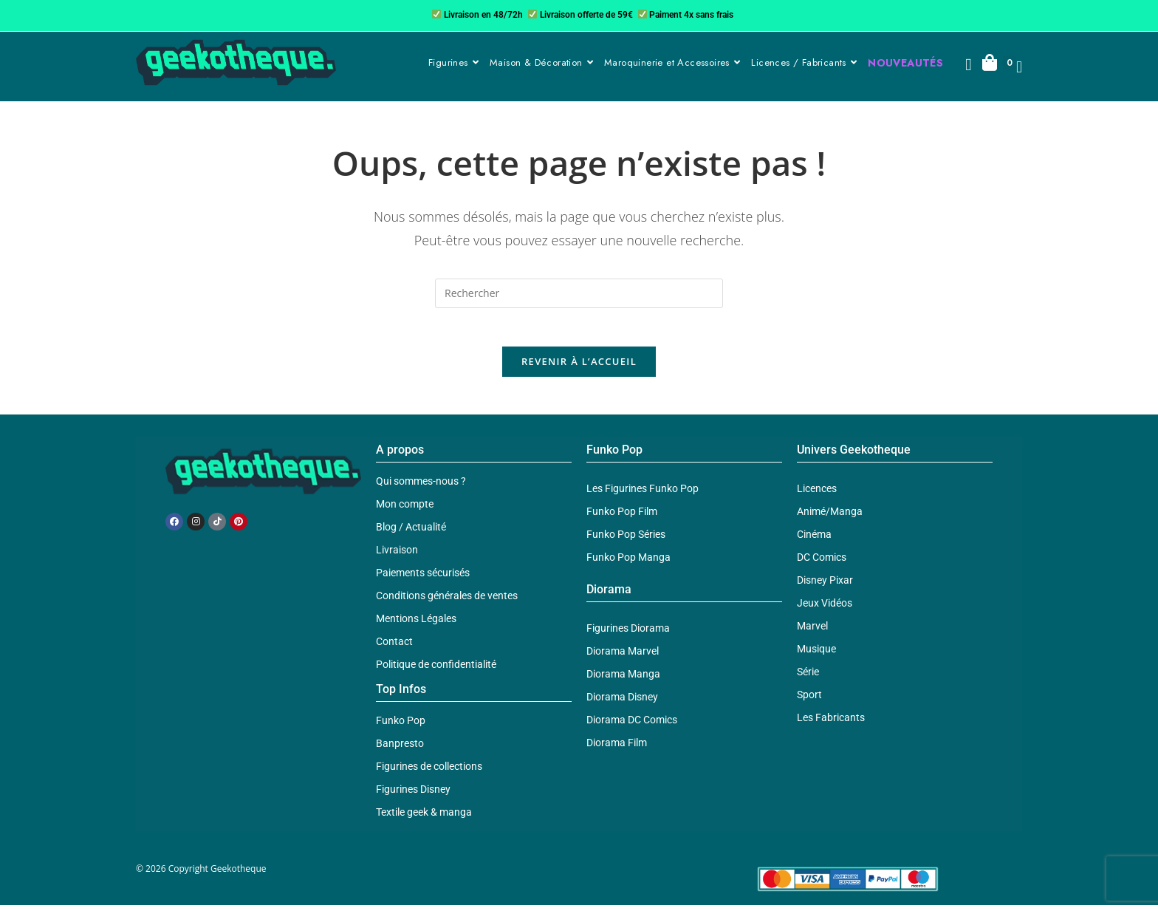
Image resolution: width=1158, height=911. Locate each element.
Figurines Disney (413, 796)
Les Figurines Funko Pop (642, 495)
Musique (816, 655)
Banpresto (400, 750)
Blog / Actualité (411, 533)
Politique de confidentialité (436, 671)
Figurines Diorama (628, 635)
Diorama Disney (622, 703)
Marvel (812, 632)
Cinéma (814, 541)
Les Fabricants (831, 724)
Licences (817, 495)
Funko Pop (400, 727)
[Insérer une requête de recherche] (579, 293)
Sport (809, 701)
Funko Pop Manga (628, 564)
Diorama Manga (623, 680)
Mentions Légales (416, 625)
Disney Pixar (825, 587)
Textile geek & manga (424, 819)
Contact (394, 648)
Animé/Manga (830, 518)
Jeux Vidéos (824, 609)
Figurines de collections (429, 773)
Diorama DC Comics (631, 726)
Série (808, 678)
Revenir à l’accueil (579, 368)
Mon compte (405, 510)
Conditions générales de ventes (447, 602)
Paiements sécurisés (423, 579)
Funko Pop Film (621, 518)
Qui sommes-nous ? (421, 488)
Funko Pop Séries (625, 541)
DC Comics (821, 564)
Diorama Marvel (622, 657)
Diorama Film (616, 749)
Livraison (397, 556)
